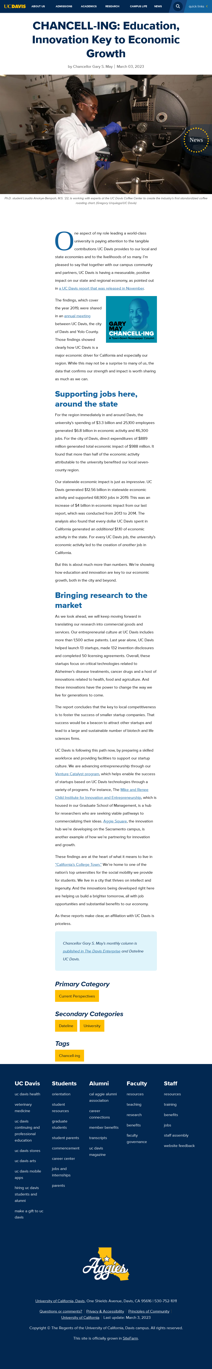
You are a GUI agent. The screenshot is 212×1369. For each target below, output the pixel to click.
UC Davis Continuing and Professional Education (27, 1130)
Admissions (64, 6)
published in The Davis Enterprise (91, 951)
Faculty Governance (137, 1138)
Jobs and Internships (61, 1172)
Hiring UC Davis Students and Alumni (27, 1194)
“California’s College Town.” (78, 864)
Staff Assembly (176, 1135)
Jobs (167, 1125)
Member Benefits (104, 1127)
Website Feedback (179, 1145)
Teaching (134, 1104)
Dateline (66, 1026)
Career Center (63, 1158)
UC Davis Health (27, 1094)
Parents (58, 1185)
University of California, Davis (60, 1301)
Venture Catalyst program (77, 774)
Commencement (66, 1148)
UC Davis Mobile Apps (28, 1174)
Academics (89, 6)
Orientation (61, 1094)
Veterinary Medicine (23, 1107)
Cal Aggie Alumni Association (103, 1097)
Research (112, 6)
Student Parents (65, 1138)
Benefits (134, 1125)
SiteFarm (130, 1338)
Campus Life (138, 6)
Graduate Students (59, 1124)
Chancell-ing (69, 1055)
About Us (38, 6)
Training (170, 1104)
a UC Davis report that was (101, 288)
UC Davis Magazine (97, 1151)
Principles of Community (148, 1311)
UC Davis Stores (27, 1150)
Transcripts (98, 1138)
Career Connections (99, 1114)
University (92, 1026)
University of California (80, 1317)
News (158, 6)
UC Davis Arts (25, 1161)
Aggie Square (115, 821)
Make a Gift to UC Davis (29, 1214)
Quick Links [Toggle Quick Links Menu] (196, 6)
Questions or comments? (61, 1311)
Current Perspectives (77, 996)
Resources (135, 1094)
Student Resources (60, 1107)
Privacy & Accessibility (105, 1311)
